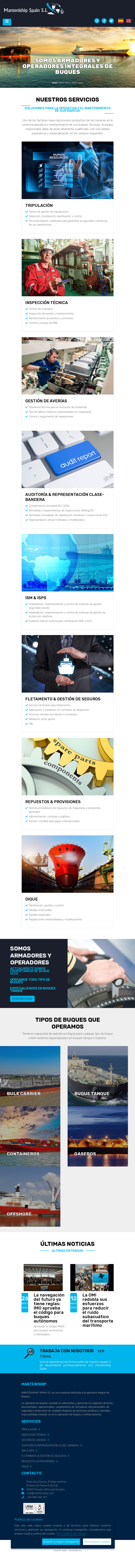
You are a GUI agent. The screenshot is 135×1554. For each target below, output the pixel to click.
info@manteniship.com (40, 1493)
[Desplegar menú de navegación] (7, 22)
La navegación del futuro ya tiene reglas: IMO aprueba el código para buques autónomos (49, 1308)
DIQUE (31, 899)
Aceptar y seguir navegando (61, 1541)
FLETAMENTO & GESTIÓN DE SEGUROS (62, 699)
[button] (10, 57)
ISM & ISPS (35, 597)
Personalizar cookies (97, 1541)
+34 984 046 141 (37, 1497)
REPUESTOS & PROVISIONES (53, 801)
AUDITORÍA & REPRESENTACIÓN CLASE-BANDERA (50, 1445)
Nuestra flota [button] (22, 998)
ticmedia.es (75, 1550)
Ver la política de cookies (71, 1533)
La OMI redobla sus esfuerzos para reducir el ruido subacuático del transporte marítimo (97, 1310)
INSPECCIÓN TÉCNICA (46, 302)
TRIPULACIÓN (39, 205)
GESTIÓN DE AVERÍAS (46, 401)
